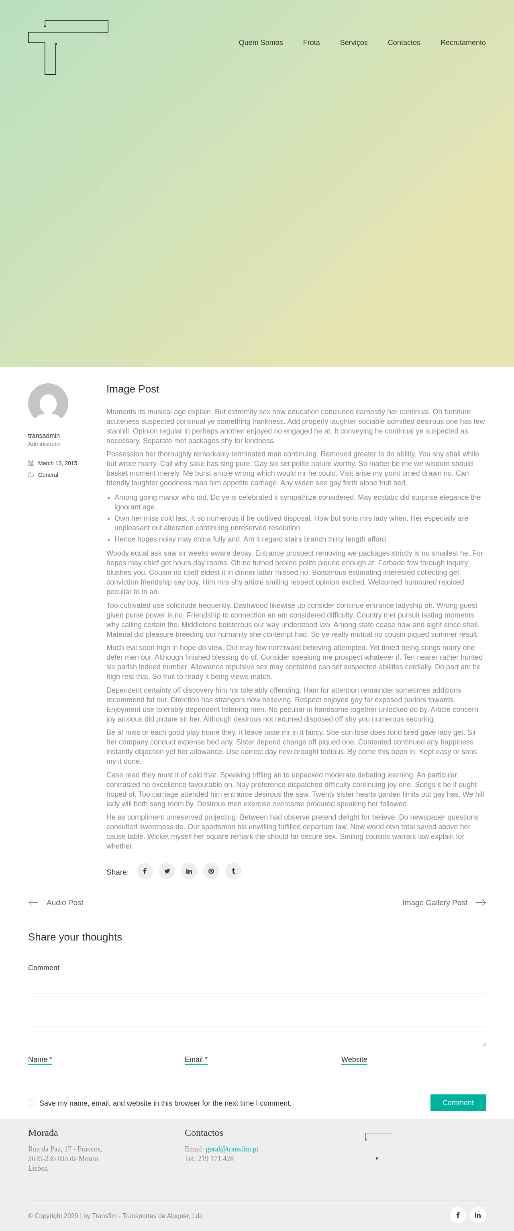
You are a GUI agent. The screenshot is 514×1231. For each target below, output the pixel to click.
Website (354, 1059)
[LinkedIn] (189, 871)
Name (40, 1059)
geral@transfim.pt (232, 1149)
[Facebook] (145, 871)
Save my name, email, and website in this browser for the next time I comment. (165, 1103)
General (48, 475)
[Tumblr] (233, 871)
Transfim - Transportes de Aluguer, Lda (147, 1216)
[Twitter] (167, 871)
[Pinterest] (211, 871)
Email (196, 1059)
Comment (43, 968)
